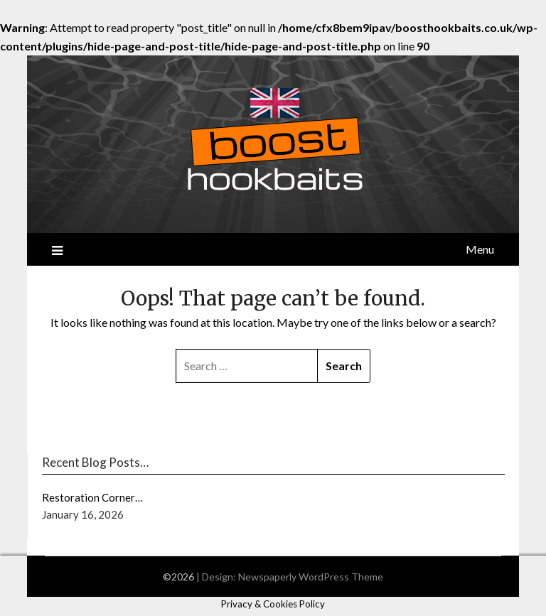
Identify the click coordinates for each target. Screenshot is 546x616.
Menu (480, 249)
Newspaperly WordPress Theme (310, 577)
